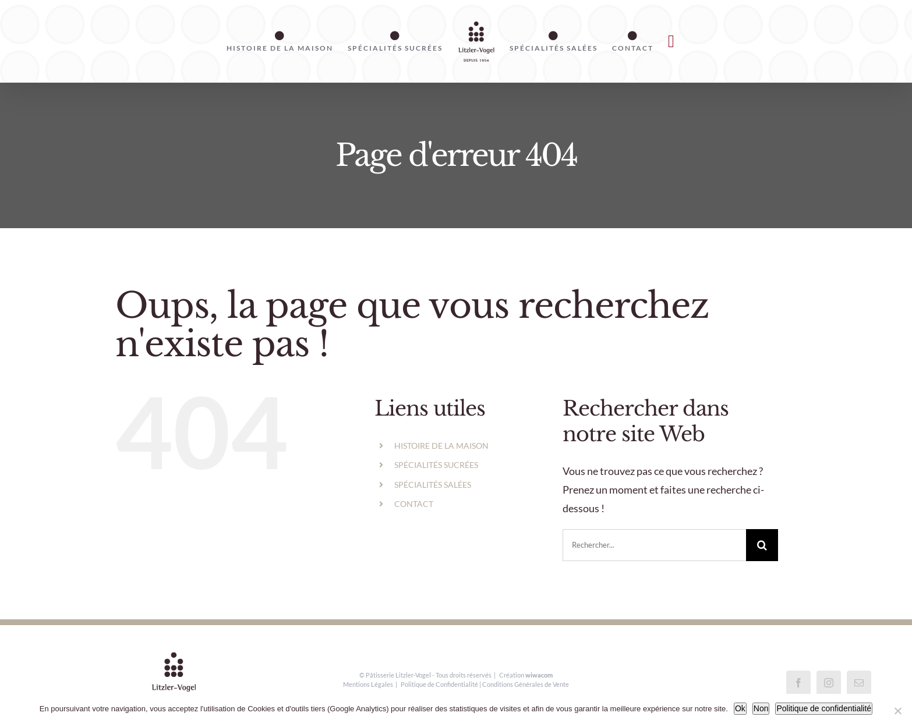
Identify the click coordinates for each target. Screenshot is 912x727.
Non (761, 708)
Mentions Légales (368, 684)
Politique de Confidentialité (439, 684)
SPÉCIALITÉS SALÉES (432, 485)
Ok (740, 708)
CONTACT (413, 504)
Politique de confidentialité (823, 708)
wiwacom (539, 675)
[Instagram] (828, 683)
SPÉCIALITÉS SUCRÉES (436, 465)
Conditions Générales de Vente (525, 684)
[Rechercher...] (654, 545)
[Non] (897, 711)
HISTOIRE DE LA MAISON (441, 446)
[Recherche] (762, 545)
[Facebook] (798, 683)
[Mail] (859, 683)
